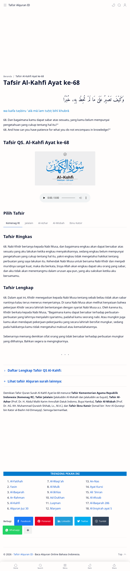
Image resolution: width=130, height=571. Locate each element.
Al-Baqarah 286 (99, 503)
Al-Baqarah (17, 492)
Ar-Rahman (17, 497)
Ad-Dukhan (57, 497)
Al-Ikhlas (55, 492)
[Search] (119, 5)
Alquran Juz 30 (19, 508)
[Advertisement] (65, 44)
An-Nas (94, 481)
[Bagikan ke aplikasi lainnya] (28, 530)
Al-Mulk (55, 487)
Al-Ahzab (95, 497)
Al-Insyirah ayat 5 (101, 508)
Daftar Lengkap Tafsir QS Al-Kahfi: (35, 370)
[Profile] (124, 5)
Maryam (55, 508)
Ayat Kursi (96, 487)
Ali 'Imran (96, 492)
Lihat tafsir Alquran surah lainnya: (35, 381)
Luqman (55, 503)
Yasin (13, 487)
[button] (113, 5)
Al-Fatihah (16, 481)
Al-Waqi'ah (57, 481)
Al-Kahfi (15, 503)
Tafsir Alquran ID (19, 5)
